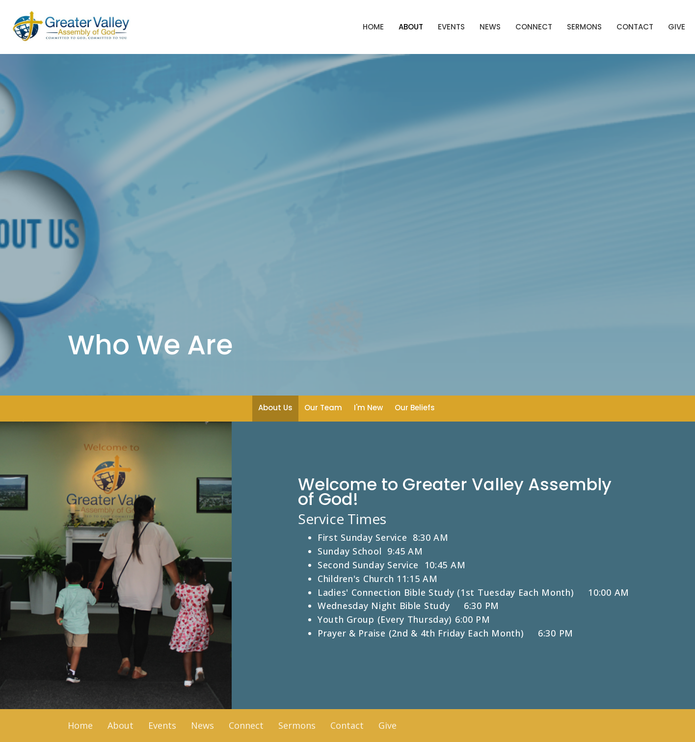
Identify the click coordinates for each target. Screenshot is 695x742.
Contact (634, 27)
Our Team (323, 407)
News (490, 27)
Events (451, 27)
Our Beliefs (415, 407)
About (411, 27)
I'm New (368, 407)
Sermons (584, 27)
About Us (275, 407)
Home (373, 27)
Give (676, 27)
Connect (533, 27)
